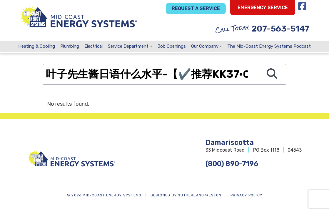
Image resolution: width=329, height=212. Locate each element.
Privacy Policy (246, 195)
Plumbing (69, 46)
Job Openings (172, 46)
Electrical (93, 46)
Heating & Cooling (36, 46)
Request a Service (196, 8)
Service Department (128, 46)
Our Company (204, 46)
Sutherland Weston (199, 195)
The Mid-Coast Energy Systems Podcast (269, 46)
